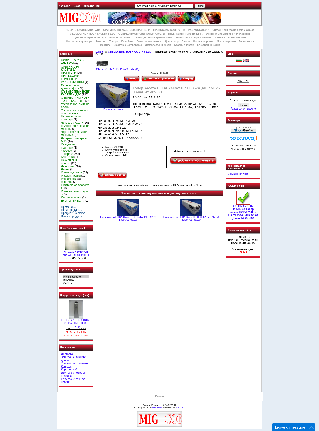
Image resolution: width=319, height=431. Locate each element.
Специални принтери (79, 41)
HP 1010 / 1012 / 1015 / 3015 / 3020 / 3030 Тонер (76, 322)
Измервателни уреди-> (74, 193)
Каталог (64, 6)
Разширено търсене (243, 108)
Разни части (246, 41)
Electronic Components (128, 45)
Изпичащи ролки (203, 41)
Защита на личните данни (73, 359)
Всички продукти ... (73, 216)
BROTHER (76, 280)
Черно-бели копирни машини (193, 37)
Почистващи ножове (149, 41)
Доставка (67, 354)
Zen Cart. (180, 407)
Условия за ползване (74, 363)
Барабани (127, 41)
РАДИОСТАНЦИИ (198, 30)
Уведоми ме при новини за (243, 211)
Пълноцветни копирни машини (153, 37)
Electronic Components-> (75, 186)
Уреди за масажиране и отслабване (228, 33)
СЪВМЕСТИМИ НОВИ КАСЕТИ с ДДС (129, 52)
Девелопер (172, 41)
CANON (76, 283)
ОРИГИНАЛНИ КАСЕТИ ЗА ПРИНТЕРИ (126, 30)
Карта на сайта (70, 369)
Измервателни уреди (158, 45)
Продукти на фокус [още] (74, 295)
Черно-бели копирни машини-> (74, 133)
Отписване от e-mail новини (73, 380)
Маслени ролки (226, 41)
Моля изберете (76, 276)
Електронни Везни (208, 45)
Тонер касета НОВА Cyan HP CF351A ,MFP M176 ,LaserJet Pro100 (128, 218)
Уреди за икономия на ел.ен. (185, 33)
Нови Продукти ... (72, 210)
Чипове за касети (119, 37)
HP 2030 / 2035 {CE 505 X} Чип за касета (76, 252)
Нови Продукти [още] (72, 228)
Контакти (66, 366)
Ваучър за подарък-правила (73, 374)
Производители (70, 269)
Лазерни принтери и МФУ (230, 37)
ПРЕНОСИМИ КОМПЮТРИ (169, 30)
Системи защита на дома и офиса (233, 30)
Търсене (233, 92)
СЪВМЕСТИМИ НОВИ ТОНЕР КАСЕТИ (141, 33)
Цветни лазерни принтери (90, 37)
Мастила (105, 45)
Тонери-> (67, 154)
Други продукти (238, 173)
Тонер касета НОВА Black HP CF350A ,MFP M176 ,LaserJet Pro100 (190, 218)
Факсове (101, 41)
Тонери (113, 41)
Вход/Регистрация (87, 6)
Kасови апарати (184, 45)
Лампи (186, 41)
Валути (232, 73)
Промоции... (68, 207)
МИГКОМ (157, 407)
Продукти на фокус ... (74, 213)
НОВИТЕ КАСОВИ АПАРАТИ (83, 30)
